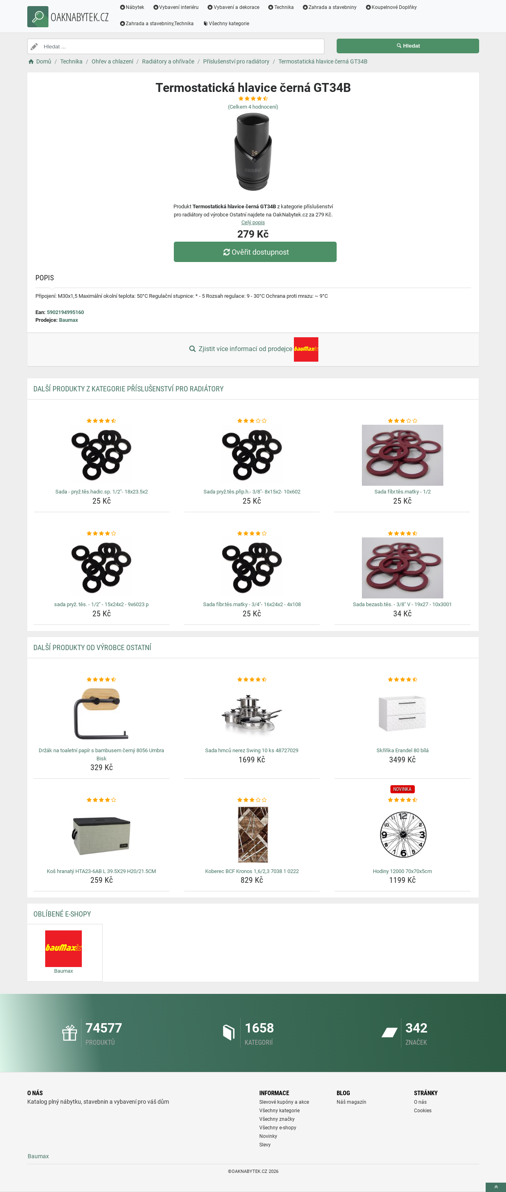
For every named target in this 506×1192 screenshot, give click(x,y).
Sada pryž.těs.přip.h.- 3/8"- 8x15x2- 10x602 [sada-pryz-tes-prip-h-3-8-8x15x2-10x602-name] (252, 492)
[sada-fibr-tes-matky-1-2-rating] (402, 421)
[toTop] (496, 1187)
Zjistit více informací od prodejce (253, 349)
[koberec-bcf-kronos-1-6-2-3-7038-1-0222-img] (252, 834)
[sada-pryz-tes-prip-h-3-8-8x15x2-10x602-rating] (252, 421)
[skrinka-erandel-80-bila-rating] (402, 680)
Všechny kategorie (225, 23)
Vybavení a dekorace (233, 7)
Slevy (265, 1145)
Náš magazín (351, 1102)
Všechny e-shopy (277, 1128)
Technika (280, 7)
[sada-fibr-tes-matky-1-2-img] (402, 455)
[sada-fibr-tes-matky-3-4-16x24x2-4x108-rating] (252, 534)
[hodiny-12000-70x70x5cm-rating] (402, 800)
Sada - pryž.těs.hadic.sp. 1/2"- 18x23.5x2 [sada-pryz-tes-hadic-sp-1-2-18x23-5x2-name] (101, 492)
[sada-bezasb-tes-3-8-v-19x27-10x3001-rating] (402, 534)
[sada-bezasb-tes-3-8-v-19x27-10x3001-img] (402, 567)
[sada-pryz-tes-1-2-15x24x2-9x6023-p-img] (101, 567)
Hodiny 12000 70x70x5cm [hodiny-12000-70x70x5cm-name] (402, 871)
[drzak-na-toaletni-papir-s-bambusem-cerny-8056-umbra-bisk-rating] (101, 680)
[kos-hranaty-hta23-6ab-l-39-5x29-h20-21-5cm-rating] (101, 800)
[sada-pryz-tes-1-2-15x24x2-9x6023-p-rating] (101, 534)
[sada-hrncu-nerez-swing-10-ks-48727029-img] (252, 713)
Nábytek (132, 7)
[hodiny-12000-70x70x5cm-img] (402, 834)
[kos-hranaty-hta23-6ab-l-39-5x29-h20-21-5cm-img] (101, 834)
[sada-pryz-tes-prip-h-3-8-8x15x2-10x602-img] (252, 455)
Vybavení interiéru (175, 7)
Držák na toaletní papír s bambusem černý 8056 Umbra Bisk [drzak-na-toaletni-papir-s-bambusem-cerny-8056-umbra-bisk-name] (101, 754)
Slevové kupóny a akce (284, 1102)
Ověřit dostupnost (255, 252)
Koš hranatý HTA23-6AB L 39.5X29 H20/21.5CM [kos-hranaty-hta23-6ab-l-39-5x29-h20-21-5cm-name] (101, 871)
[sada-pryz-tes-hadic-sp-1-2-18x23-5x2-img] (101, 455)
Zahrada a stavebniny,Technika (156, 23)
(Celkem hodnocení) (253, 107)
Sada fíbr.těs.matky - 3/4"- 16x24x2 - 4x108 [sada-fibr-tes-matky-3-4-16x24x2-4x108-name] (252, 604)
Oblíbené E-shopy (62, 914)
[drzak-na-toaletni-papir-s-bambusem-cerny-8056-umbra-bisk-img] (101, 713)
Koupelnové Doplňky (391, 7)
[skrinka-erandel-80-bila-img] (402, 713)
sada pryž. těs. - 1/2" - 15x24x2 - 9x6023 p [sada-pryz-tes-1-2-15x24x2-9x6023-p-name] (101, 604)
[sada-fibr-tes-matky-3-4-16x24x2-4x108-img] (252, 567)
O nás (420, 1102)
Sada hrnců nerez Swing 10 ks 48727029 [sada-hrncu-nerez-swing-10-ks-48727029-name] (251, 750)
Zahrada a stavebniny (329, 7)
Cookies (423, 1110)
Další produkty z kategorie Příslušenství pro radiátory (128, 388)
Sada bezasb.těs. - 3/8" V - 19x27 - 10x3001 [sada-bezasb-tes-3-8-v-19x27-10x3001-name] (402, 604)
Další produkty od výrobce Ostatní (92, 647)
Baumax (68, 320)
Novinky (268, 1136)
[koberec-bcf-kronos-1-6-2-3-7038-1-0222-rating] (252, 800)
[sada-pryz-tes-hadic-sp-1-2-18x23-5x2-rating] (101, 421)
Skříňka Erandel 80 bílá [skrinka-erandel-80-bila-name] (403, 750)
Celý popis (253, 222)
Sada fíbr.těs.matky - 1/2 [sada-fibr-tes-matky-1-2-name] (403, 492)
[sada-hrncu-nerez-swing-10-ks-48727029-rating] (252, 680)
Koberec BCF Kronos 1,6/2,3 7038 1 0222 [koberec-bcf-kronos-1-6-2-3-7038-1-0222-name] (252, 871)
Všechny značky (277, 1119)
